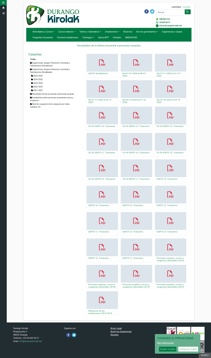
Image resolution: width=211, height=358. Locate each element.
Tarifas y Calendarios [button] (89, 31)
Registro (114, 335)
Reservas (127, 31)
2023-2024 (37, 83)
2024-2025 (37, 79)
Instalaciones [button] (111, 31)
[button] (3, 2)
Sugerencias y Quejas (172, 31)
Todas (33, 59)
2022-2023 (37, 87)
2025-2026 (37, 76)
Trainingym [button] (87, 37)
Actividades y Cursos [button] (43, 31)
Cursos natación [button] (66, 31)
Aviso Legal (116, 328)
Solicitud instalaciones (67, 37)
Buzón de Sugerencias (121, 331)
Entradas (117, 37)
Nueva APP (103, 37)
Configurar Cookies (188, 349)
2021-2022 (37, 90)
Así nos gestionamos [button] (146, 31)
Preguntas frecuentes (43, 37)
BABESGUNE (131, 37)
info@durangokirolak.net (170, 25)
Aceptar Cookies (167, 349)
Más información (165, 343)
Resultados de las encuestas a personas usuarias (52, 94)
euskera (186, 7)
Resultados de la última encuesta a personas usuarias (108, 45)
